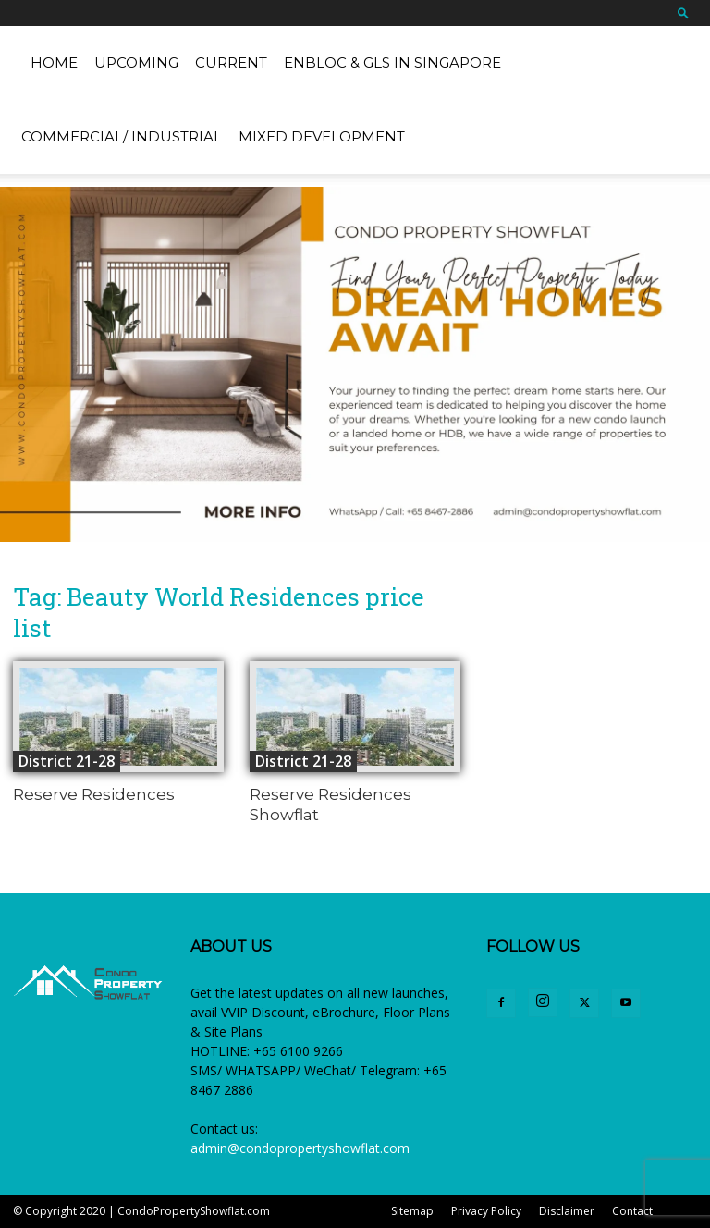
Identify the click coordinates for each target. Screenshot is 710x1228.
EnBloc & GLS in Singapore (392, 62)
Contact (632, 1211)
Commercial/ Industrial (121, 136)
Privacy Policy (486, 1211)
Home (54, 62)
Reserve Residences (94, 794)
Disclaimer (566, 1211)
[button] (683, 12)
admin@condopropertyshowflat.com (300, 1148)
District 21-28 (66, 761)
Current (231, 62)
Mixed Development (322, 136)
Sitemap (412, 1211)
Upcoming (136, 62)
